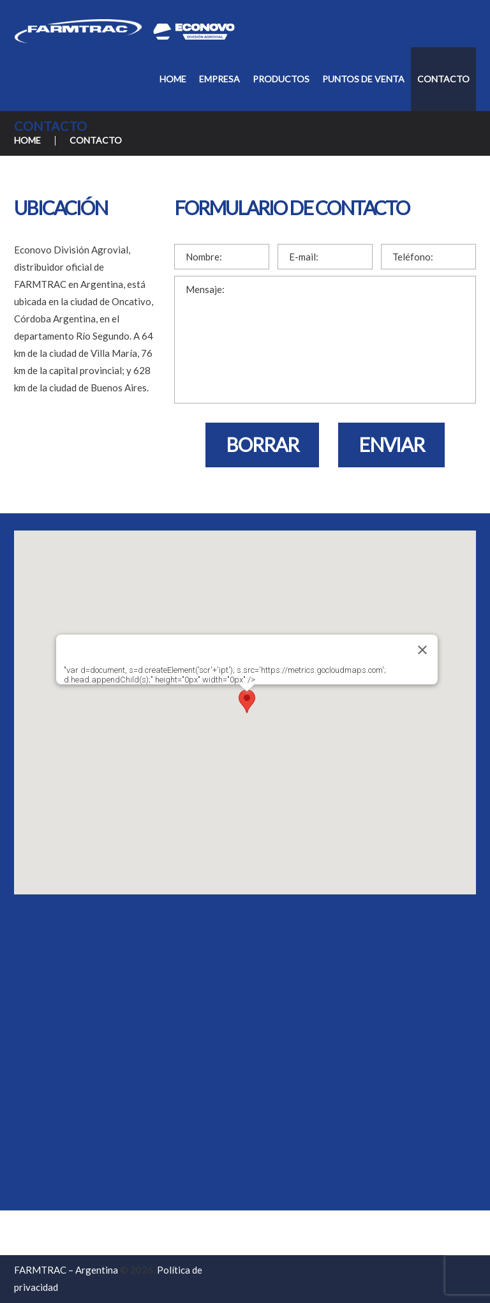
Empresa (219, 78)
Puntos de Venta (363, 78)
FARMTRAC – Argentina (66, 1270)
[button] (247, 703)
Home (173, 78)
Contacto (443, 78)
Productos (281, 78)
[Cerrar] (422, 650)
